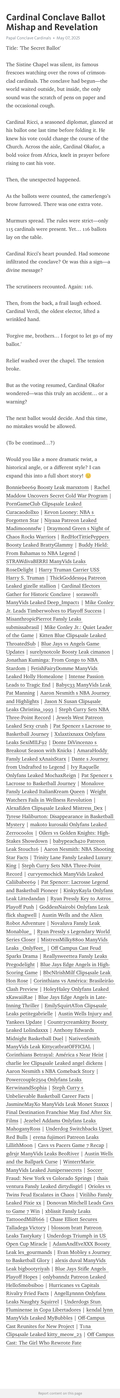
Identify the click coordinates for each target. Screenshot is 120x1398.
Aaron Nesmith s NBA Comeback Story (50, 1071)
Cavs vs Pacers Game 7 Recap (71, 1145)
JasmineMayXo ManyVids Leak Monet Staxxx (57, 1104)
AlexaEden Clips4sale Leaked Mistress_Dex (54, 808)
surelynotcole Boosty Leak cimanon (70, 652)
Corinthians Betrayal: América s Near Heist (54, 1055)
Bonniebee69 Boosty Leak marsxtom (47, 487)
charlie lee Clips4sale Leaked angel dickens (54, 1063)
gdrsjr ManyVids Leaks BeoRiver (42, 1153)
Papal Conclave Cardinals (28, 37)
